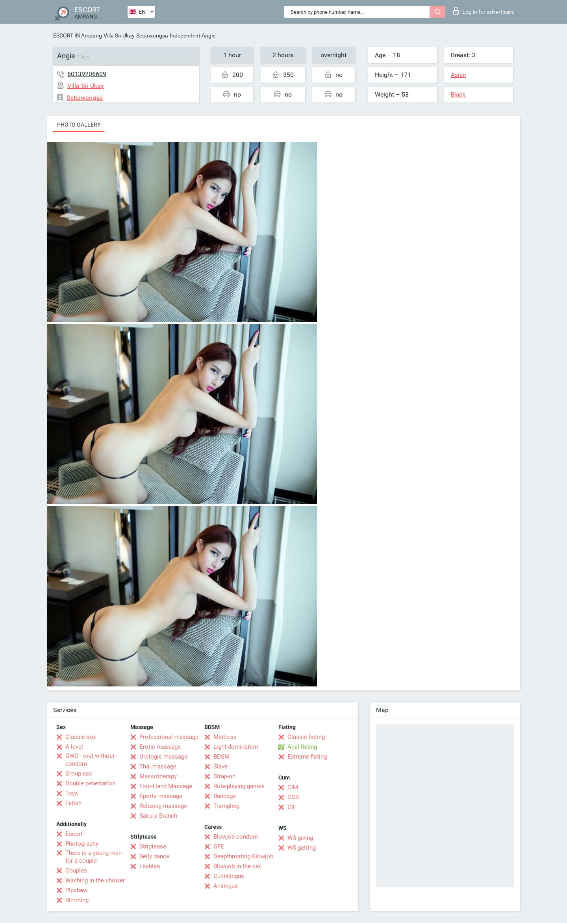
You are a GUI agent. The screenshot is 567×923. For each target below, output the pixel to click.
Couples (76, 870)
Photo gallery (78, 124)
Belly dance (154, 856)
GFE (218, 846)
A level (74, 746)
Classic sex (80, 736)
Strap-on (224, 776)
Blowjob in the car (237, 866)
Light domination (235, 746)
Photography (81, 843)
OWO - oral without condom (90, 759)
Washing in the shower (95, 880)
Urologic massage (163, 756)
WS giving (300, 837)
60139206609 (86, 74)
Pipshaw (76, 890)
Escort (74, 833)
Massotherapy (158, 776)
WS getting (301, 847)
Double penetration (90, 783)
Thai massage (157, 766)
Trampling (226, 805)
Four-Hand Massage (165, 786)
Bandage (224, 796)
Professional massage (168, 736)
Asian (458, 74)
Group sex (78, 773)
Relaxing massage (163, 805)
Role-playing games (239, 786)
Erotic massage (160, 746)
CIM (292, 787)
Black (458, 94)
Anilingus (225, 885)
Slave (220, 766)
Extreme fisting (307, 756)
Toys (71, 793)
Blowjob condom (235, 836)
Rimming (77, 900)
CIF (291, 807)
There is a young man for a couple (93, 856)
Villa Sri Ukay (119, 35)
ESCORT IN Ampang (77, 35)
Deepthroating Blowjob (243, 856)
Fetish (73, 803)
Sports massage (160, 796)
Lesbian (149, 866)
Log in (483, 10)
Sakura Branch (158, 815)
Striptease (152, 846)
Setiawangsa (152, 35)
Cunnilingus (228, 876)
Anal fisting (302, 746)
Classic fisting (306, 736)
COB (293, 797)
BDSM (221, 756)
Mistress (225, 736)
